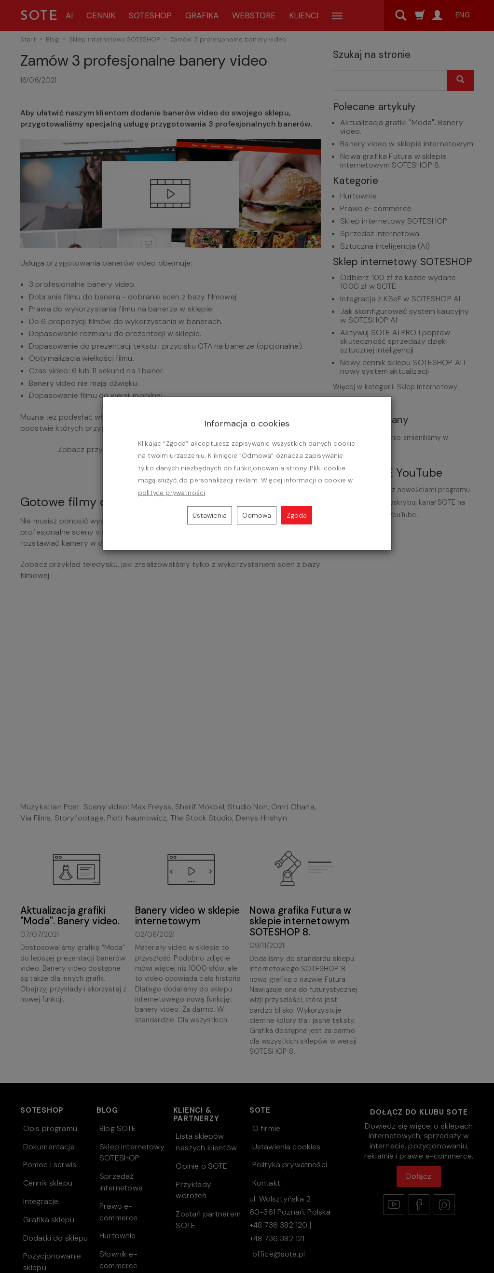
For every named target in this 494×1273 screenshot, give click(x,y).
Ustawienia (209, 515)
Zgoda (297, 515)
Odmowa (256, 515)
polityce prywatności (171, 493)
